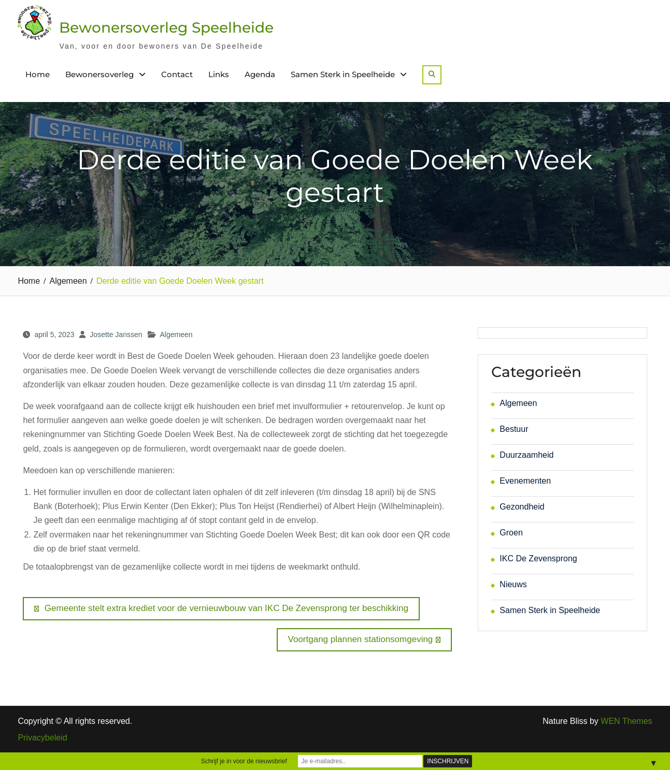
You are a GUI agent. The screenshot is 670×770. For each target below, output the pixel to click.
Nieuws (513, 584)
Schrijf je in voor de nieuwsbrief (244, 761)
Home (37, 74)
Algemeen (176, 334)
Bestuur (514, 429)
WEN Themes (626, 721)
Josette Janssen (116, 334)
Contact (177, 74)
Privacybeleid (42, 738)
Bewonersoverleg (99, 74)
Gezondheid (522, 506)
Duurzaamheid (526, 455)
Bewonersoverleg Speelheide (166, 27)
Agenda (260, 74)
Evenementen (525, 480)
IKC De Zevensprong (538, 558)
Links (218, 74)
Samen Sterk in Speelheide (343, 74)
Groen (511, 532)
